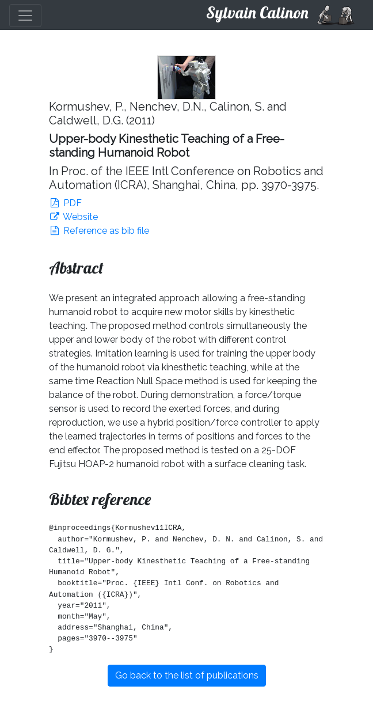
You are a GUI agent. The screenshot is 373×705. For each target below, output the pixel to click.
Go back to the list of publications (186, 675)
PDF (65, 203)
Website (73, 216)
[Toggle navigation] (25, 15)
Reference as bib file (99, 230)
